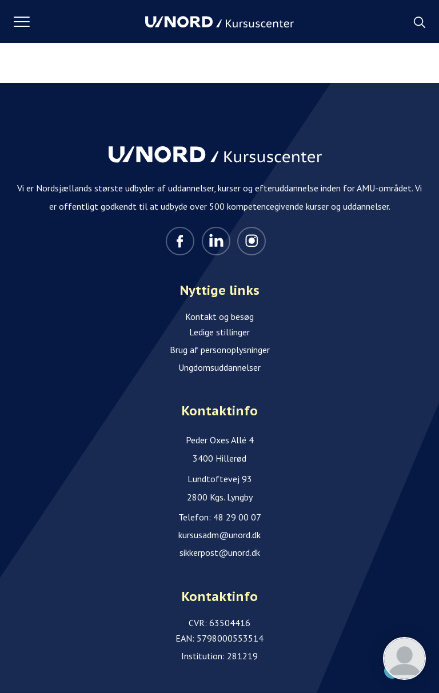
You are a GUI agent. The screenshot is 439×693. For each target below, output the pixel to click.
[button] (79, 22)
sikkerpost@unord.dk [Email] (219, 552)
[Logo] (219, 21)
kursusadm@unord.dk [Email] (219, 534)
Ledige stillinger (219, 332)
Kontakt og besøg (219, 316)
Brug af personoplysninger (220, 349)
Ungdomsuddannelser (219, 367)
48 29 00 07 (237, 517)
